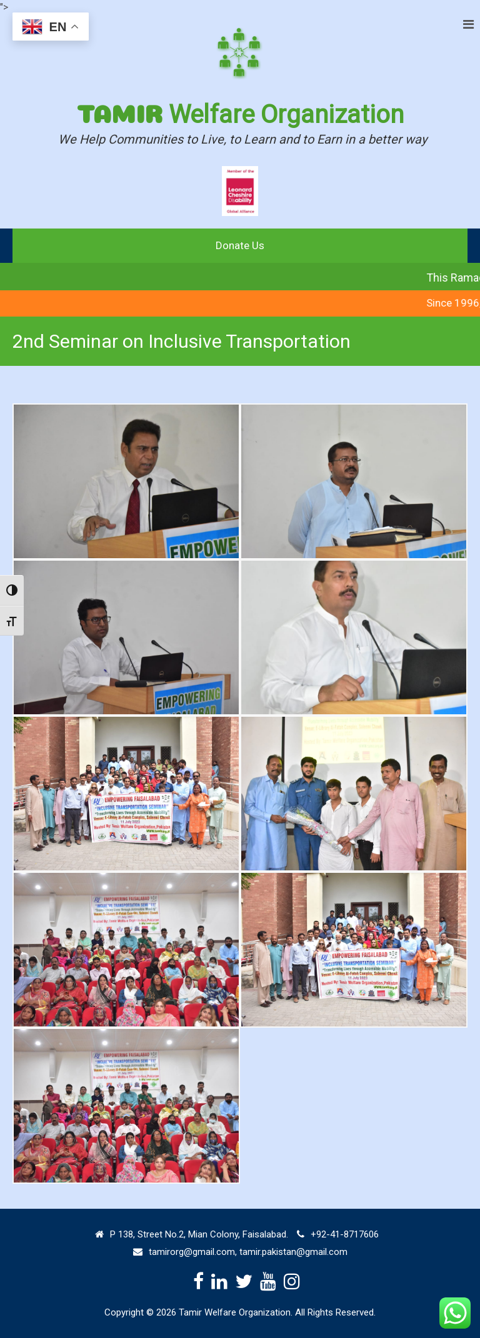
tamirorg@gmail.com (192, 1251)
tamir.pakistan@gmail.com (293, 1251)
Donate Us (240, 245)
